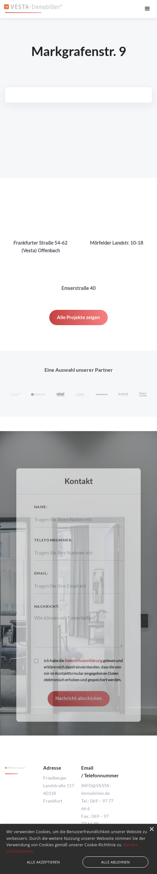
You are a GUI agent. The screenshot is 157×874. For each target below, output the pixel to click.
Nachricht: (47, 612)
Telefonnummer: (53, 546)
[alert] (78, 849)
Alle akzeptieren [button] (43, 862)
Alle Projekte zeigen (78, 317)
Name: (41, 513)
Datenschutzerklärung (83, 666)
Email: (41, 579)
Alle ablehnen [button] (115, 862)
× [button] (151, 829)
